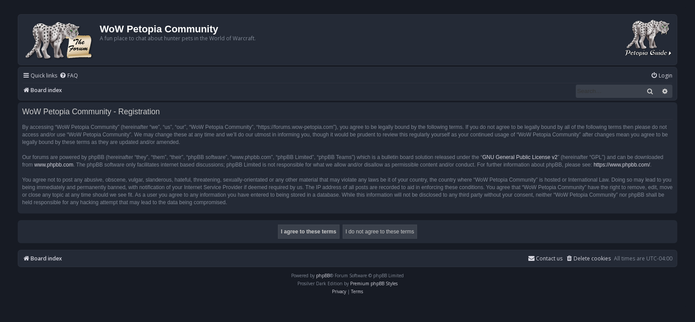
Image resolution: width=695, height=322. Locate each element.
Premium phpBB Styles (374, 283)
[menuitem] (68, 76)
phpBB (323, 275)
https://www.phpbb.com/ (621, 165)
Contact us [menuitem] (545, 258)
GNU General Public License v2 (519, 157)
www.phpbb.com (53, 165)
